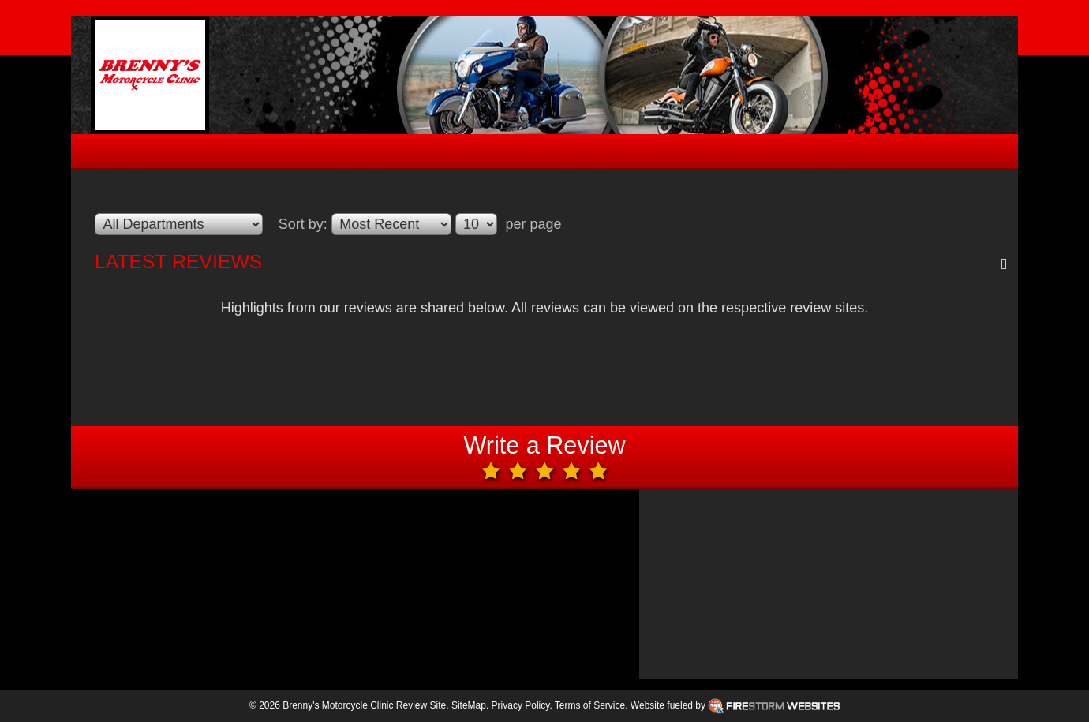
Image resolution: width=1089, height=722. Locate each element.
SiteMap (468, 705)
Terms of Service (590, 705)
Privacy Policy (521, 705)
